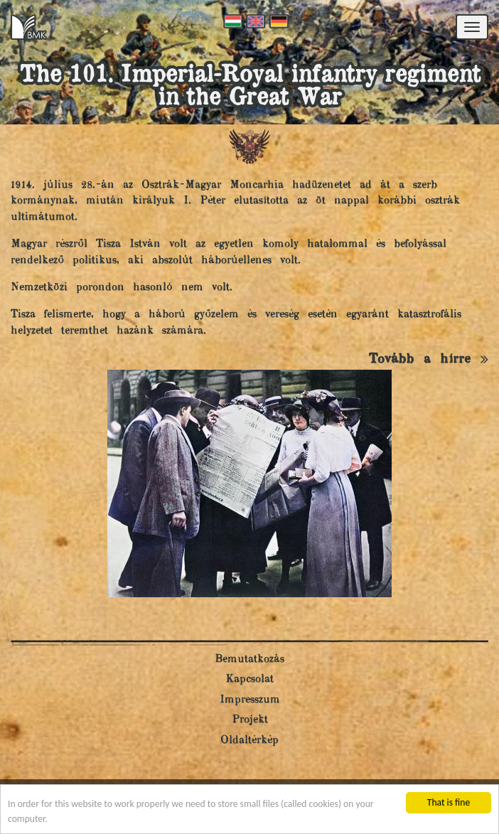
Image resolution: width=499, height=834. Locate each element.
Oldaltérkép (249, 740)
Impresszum (250, 700)
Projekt (250, 719)
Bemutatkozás (249, 659)
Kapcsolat (249, 679)
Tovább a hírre (428, 359)
